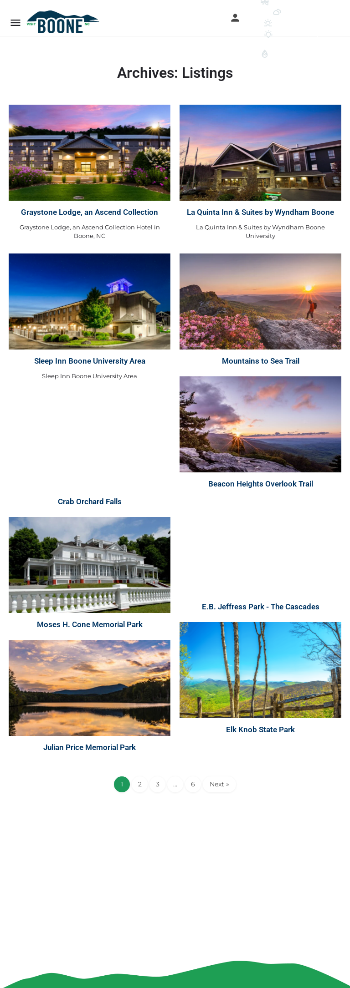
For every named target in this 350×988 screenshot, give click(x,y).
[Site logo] (64, 21)
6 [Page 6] (193, 784)
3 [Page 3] (158, 784)
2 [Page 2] (140, 784)
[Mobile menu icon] (15, 22)
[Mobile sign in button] (235, 18)
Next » (219, 784)
